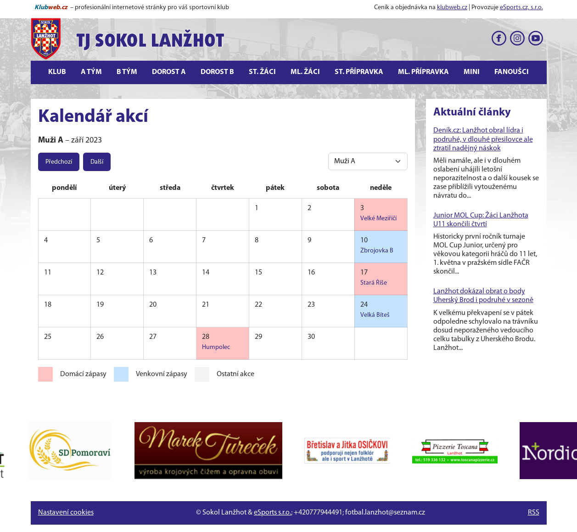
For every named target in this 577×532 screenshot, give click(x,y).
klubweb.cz (452, 7)
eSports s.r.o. (272, 512)
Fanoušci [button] (511, 72)
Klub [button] (57, 72)
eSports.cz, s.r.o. (521, 7)
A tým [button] (91, 72)
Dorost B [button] (217, 72)
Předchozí (58, 162)
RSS (533, 512)
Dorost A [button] (169, 72)
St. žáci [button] (262, 72)
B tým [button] (127, 72)
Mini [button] (472, 72)
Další (96, 162)
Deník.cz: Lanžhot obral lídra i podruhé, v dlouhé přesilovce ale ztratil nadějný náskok (483, 139)
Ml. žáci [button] (305, 72)
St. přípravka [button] (359, 72)
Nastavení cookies (66, 512)
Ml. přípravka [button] (423, 72)
